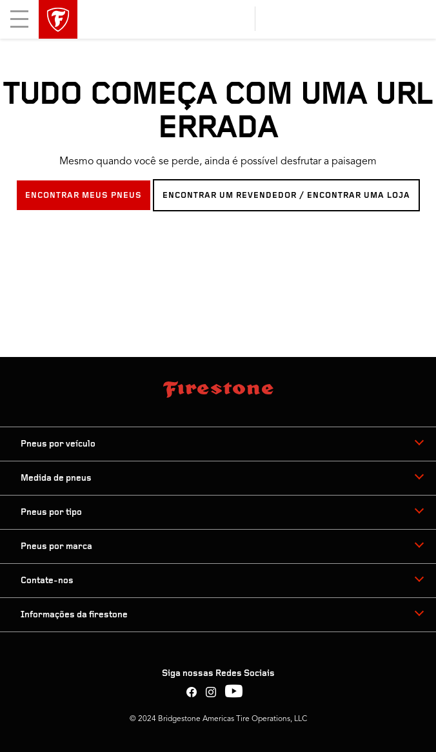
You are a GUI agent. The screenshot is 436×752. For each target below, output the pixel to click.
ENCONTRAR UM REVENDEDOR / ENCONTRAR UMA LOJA (286, 195)
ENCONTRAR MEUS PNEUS (83, 195)
